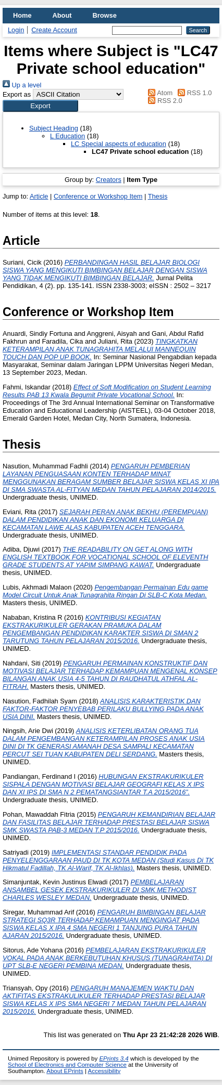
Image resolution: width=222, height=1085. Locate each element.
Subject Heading (53, 128)
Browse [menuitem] (105, 15)
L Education (67, 136)
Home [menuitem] (22, 15)
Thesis (158, 196)
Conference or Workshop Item (98, 196)
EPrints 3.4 (113, 1058)
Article (39, 196)
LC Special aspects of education (118, 144)
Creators (108, 180)
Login (16, 30)
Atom (158, 93)
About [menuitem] (62, 15)
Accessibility (104, 1071)
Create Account (54, 30)
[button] (40, 106)
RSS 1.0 (193, 93)
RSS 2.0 (163, 100)
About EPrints (64, 1071)
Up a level (22, 85)
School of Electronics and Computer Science (67, 1065)
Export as (17, 94)
